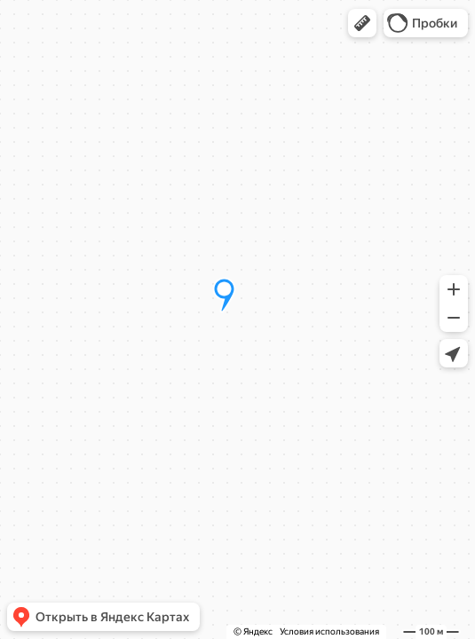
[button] (362, 23)
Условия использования (329, 631)
